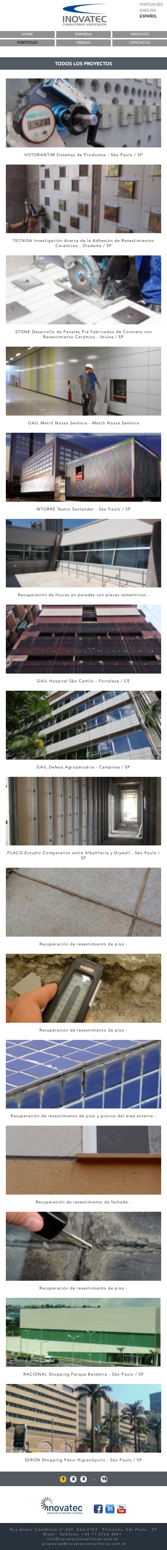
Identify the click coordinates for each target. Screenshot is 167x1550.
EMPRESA (83, 34)
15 (104, 1479)
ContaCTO (139, 42)
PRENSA (83, 42)
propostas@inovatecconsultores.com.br (84, 1543)
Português (151, 5)
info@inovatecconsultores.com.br (83, 1538)
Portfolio (27, 42)
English (148, 10)
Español (148, 16)
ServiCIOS (139, 34)
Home (27, 34)
